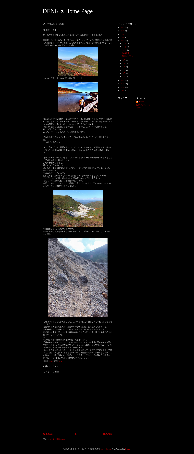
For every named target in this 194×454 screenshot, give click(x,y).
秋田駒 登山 (127, 56)
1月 (124, 77)
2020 (123, 31)
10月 (125, 50)
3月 (124, 73)
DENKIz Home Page (68, 11)
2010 (123, 87)
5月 (124, 67)
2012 (123, 81)
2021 (123, 28)
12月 (125, 43)
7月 (124, 63)
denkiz (141, 102)
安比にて (125, 53)
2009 (123, 90)
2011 (123, 84)
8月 (124, 60)
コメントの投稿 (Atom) (56, 439)
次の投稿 (48, 434)
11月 (125, 47)
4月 (124, 70)
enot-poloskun (106, 449)
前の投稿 (107, 434)
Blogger (128, 449)
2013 (123, 41)
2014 (123, 37)
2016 (123, 34)
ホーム (77, 434)
